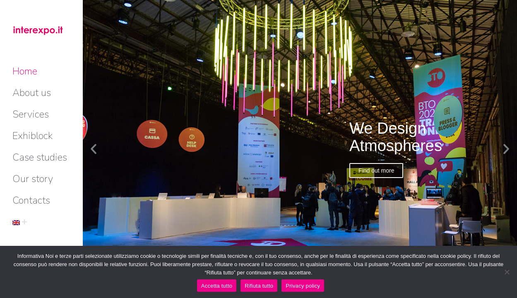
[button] (93, 149)
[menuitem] (24, 71)
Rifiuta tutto (259, 286)
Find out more (376, 170)
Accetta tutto (217, 286)
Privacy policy (303, 286)
